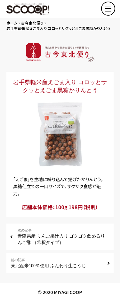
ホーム (11, 23)
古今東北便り (32, 23)
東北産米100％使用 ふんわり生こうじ (56, 263)
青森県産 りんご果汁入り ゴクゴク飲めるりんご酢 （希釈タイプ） (63, 236)
